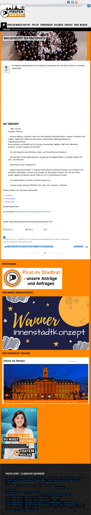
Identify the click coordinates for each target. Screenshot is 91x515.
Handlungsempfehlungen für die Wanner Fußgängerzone (29, 246)
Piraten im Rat (79, 478)
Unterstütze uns (12, 510)
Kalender (58, 25)
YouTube (10, 202)
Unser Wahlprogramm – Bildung (18, 497)
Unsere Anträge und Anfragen (42, 507)
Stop (5, 410)
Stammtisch (10, 490)
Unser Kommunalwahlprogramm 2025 (55, 495)
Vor (34, 410)
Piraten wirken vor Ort (19, 25)
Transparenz (46, 25)
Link (18, 242)
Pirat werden (80, 25)
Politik (35, 25)
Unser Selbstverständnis (44, 485)
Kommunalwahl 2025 (45, 478)
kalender (31, 478)
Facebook (68, 2)
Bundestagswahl (46, 239)
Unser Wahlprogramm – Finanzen (19, 500)
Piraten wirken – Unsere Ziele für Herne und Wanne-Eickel (57, 480)
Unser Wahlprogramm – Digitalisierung (47, 497)
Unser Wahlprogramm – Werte (17, 507)
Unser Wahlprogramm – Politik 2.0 (47, 500)
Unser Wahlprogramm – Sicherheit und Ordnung (24, 502)
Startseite (4, 25)
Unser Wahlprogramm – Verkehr (71, 505)
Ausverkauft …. (80, 246)
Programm (60, 487)
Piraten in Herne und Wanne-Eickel (19, 480)
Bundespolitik (11, 485)
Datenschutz (11, 478)
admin (34, 239)
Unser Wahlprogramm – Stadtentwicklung (60, 502)
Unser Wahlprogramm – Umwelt (45, 505)
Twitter (72, 2)
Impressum (22, 478)
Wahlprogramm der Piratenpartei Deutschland (33, 212)
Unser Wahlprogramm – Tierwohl (18, 505)
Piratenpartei (64, 239)
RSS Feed (76, 2)
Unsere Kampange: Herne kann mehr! (70, 507)
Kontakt (69, 25)
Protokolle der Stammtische (17, 493)
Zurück (28, 410)
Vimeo (9, 195)
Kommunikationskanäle (29, 510)
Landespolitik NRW (26, 485)
